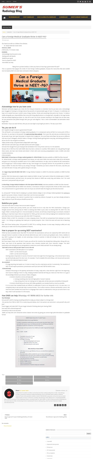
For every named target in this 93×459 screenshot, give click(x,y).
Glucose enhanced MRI (71, 68)
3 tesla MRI (68, 42)
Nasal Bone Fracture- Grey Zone (80, 142)
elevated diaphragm (70, 103)
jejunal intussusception (71, 123)
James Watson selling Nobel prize (74, 149)
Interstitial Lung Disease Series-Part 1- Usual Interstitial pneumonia (80, 166)
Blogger (89, 456)
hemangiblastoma (70, 118)
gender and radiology (70, 115)
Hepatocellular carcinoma (71, 86)
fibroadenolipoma (70, 112)
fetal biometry (69, 109)
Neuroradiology (14, 16)
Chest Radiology (28, 16)
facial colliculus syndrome (71, 106)
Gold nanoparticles (70, 74)
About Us (9, 1)
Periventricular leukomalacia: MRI (81, 182)
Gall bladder (68, 59)
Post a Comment (7, 444)
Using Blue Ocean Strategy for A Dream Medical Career (77, 225)
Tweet (11, 399)
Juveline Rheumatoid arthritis (72, 97)
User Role (5, 451)
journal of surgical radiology (72, 126)
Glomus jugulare (69, 65)
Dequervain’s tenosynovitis (71, 45)
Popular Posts (69, 131)
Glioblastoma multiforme (71, 62)
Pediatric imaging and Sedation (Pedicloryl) (76, 135)
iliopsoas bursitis (69, 121)
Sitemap (14, 1)
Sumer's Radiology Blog (17, 456)
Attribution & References (26, 451)
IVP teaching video (70, 94)
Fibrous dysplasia (69, 54)
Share (22, 399)
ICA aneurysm (69, 89)
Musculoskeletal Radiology (46, 16)
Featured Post (77, 131)
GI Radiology (63, 16)
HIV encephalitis (69, 80)
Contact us (87, 451)
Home (3, 1)
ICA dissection (69, 91)
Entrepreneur (68, 48)
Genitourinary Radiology (79, 16)
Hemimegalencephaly (70, 83)
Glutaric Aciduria (69, 71)
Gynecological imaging (71, 77)
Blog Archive (86, 131)
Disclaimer (14, 451)
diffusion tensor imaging (71, 100)
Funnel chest (68, 57)
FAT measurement (69, 51)
